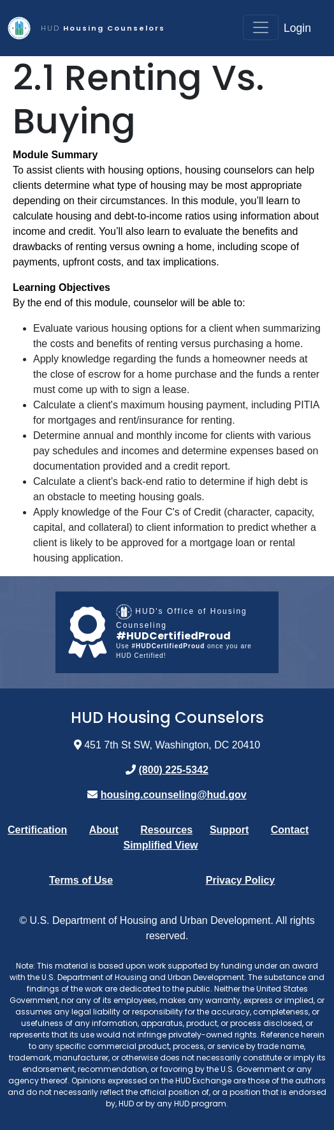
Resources (166, 829)
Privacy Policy (240, 880)
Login (297, 28)
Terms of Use (81, 880)
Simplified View (160, 845)
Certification (37, 829)
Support (229, 829)
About (104, 829)
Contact (290, 829)
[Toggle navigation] (261, 27)
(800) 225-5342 (173, 769)
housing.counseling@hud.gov (174, 794)
